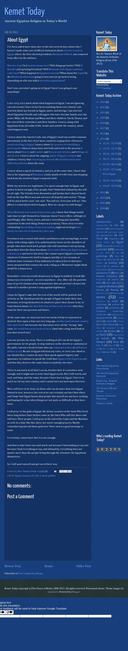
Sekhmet (111, 325)
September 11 (112, 328)
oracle (115, 301)
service (99, 331)
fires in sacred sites (59, 152)
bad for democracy (38, 65)
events (103, 249)
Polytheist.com (117, 315)
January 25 (28, 476)
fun (117, 253)
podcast (115, 304)
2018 (103, 123)
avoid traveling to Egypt (20, 144)
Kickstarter (101, 280)
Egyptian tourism (49, 73)
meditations (110, 286)
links (98, 283)
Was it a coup (14, 65)
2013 (103, 139)
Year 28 (117, 349)
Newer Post (13, 566)
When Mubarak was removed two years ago (31, 212)
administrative (103, 222)
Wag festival (118, 335)
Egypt (18, 476)
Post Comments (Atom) (31, 573)
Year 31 (109, 352)
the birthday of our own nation (37, 227)
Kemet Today (25, 12)
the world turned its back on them (32, 329)
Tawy (102, 334)
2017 (103, 128)
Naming (115, 290)
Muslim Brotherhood (22, 77)
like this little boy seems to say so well (50, 306)
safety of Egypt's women (62, 156)
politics (52, 476)
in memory (113, 266)
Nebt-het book (102, 293)
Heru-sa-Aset (113, 260)
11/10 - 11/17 (110, 148)
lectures (115, 280)
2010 (103, 198)
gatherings (101, 256)
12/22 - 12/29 (110, 143)
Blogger (76, 592)
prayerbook (106, 318)
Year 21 (100, 345)
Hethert (99, 263)
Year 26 (106, 349)
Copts (81, 73)
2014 (103, 134)
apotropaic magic (115, 232)
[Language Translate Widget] (109, 81)
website (105, 338)
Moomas (100, 290)
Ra (100, 321)
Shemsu (112, 331)
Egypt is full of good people (72, 359)
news (44, 476)
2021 (103, 112)
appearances (106, 235)
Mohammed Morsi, (62, 54)
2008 (103, 208)
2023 (103, 102)
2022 (103, 107)
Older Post (83, 566)
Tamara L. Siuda (104, 403)
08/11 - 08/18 (110, 159)
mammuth (53, 592)
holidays (113, 263)
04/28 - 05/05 (110, 186)
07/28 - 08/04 (110, 164)
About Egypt (109, 174)
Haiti (117, 256)
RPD (101, 325)
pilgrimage (101, 304)
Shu (122, 331)
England (106, 246)
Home (48, 566)
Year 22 (111, 345)
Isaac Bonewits (117, 270)
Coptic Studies (103, 242)
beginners (114, 239)
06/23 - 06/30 (110, 180)
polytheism (114, 308)
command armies (62, 347)
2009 (103, 203)
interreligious (102, 270)
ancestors (100, 229)
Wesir (116, 342)
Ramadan (38, 174)
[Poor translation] (9, 612)
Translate (103, 88)
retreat (109, 321)
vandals (39, 152)
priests (120, 318)
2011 (103, 192)
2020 (103, 118)
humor (99, 266)
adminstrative (102, 225)
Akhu (116, 225)
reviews (120, 321)
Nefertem (116, 293)
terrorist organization (52, 80)
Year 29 (99, 352)
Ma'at (109, 283)
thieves (26, 152)
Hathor (99, 260)
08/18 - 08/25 (110, 154)
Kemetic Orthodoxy (106, 276)
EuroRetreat (118, 246)
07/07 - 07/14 (110, 169)
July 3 (38, 476)
